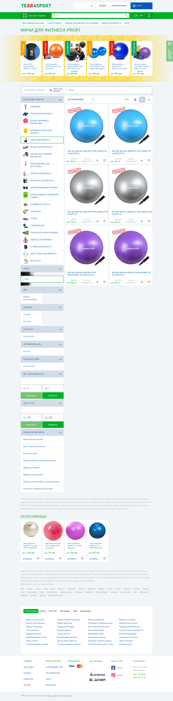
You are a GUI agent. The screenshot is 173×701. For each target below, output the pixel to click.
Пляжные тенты (125, 644)
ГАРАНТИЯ (28, 679)
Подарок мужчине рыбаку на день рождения (41, 482)
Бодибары (31, 107)
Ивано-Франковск (101, 592)
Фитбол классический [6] (30, 298)
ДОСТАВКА (29, 667)
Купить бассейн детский (33, 439)
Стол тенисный (32, 630)
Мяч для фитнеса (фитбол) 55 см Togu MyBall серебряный (30, 545)
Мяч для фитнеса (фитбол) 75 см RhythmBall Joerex (96, 545)
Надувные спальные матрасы (100, 641)
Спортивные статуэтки (128, 637)
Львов (52, 589)
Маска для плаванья (31, 468)
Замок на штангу (126, 641)
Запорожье (61, 589)
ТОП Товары (65, 611)
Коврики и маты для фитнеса (37, 130)
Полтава (118, 589)
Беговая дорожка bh (96, 620)
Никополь (24, 595)
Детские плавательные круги (68, 620)
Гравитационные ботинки (40, 188)
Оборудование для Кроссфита (36, 164)
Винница (101, 589)
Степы (29, 218)
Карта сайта (52, 696)
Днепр (45, 589)
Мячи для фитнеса (36, 140)
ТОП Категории (31, 611)
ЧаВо (75, 611)
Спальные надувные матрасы (69, 644)
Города (43, 611)
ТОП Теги (52, 611)
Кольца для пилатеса (37, 147)
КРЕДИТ (27, 685)
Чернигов (127, 589)
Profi (25, 279)
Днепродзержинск (66, 592)
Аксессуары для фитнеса (39, 254)
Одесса (37, 589)
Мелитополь (144, 592)
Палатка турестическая (35, 623)
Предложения (85, 611)
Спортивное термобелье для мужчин (38, 489)
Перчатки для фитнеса (38, 181)
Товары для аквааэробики (40, 233)
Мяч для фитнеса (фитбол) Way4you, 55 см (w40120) (53, 66)
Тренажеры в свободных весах (100, 623)
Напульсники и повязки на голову (40, 195)
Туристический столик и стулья (100, 644)
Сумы (23, 592)
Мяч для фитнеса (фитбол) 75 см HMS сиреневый (75, 545)
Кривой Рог (71, 589)
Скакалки (31, 211)
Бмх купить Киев (30, 453)
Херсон (109, 589)
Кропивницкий (52, 592)
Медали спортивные (34, 627)
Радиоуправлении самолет (36, 637)
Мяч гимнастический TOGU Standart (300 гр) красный (53, 545)
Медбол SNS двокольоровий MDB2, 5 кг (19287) (30, 66)
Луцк (135, 592)
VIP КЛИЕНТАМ (53, 673)
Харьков (30, 589)
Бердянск (33, 595)
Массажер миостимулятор (98, 627)
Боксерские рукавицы (128, 634)
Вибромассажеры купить (33, 475)
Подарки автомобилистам (129, 627)
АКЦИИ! (102, 6)
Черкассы (136, 589)
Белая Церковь (126, 592)
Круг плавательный (96, 630)
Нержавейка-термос (96, 634)
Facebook (117, 668)
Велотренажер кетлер (96, 637)
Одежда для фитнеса (37, 240)
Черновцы (78, 592)
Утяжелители (33, 226)
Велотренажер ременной (67, 637)
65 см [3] (26, 321)
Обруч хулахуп (32, 641)
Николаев (81, 589)
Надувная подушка (33, 634)
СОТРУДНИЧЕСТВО (54, 667)
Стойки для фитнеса (37, 247)
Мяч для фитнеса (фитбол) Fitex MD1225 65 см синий (119, 66)
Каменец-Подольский (55, 595)
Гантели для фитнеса (37, 114)
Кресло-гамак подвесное (67, 641)
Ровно (42, 592)
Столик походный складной (37, 644)
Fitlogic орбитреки (64, 623)
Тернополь (114, 592)
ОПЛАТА (27, 673)
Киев (22, 589)
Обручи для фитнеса (37, 173)
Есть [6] (26, 351)
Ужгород (42, 595)
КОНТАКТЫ (51, 685)
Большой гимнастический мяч (131, 630)
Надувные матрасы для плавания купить (39, 461)
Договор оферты (65, 696)
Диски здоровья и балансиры (35, 121)
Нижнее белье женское (128, 623)
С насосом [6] (28, 366)
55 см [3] (26, 314)
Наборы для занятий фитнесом (37, 154)
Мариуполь (91, 589)
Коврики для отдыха (127, 620)
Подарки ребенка (64, 630)
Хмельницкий (32, 592)
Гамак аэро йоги (63, 634)
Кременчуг (88, 592)
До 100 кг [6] (28, 336)
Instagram (117, 675)
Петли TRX (31, 261)
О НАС (48, 679)
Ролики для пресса (36, 204)
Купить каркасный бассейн (34, 446)
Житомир (146, 589)
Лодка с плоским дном (35, 620)
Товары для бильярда (65, 627)
